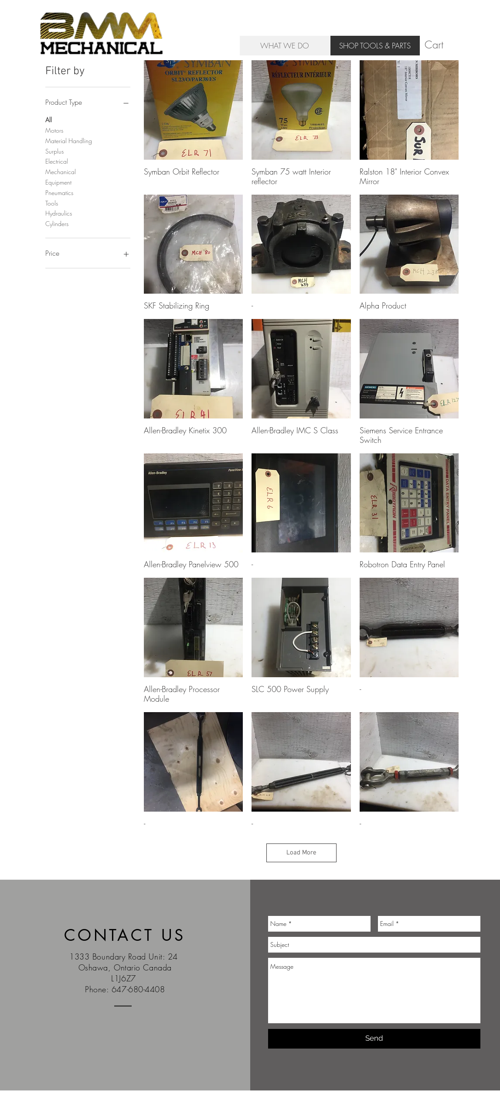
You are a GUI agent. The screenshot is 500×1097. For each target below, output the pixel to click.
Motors (54, 129)
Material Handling (68, 140)
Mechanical (60, 171)
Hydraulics (58, 212)
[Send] (374, 1039)
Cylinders (56, 223)
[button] (441, 45)
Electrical (56, 160)
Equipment (58, 181)
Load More (301, 853)
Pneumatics (59, 192)
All (48, 119)
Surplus (54, 150)
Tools (51, 202)
